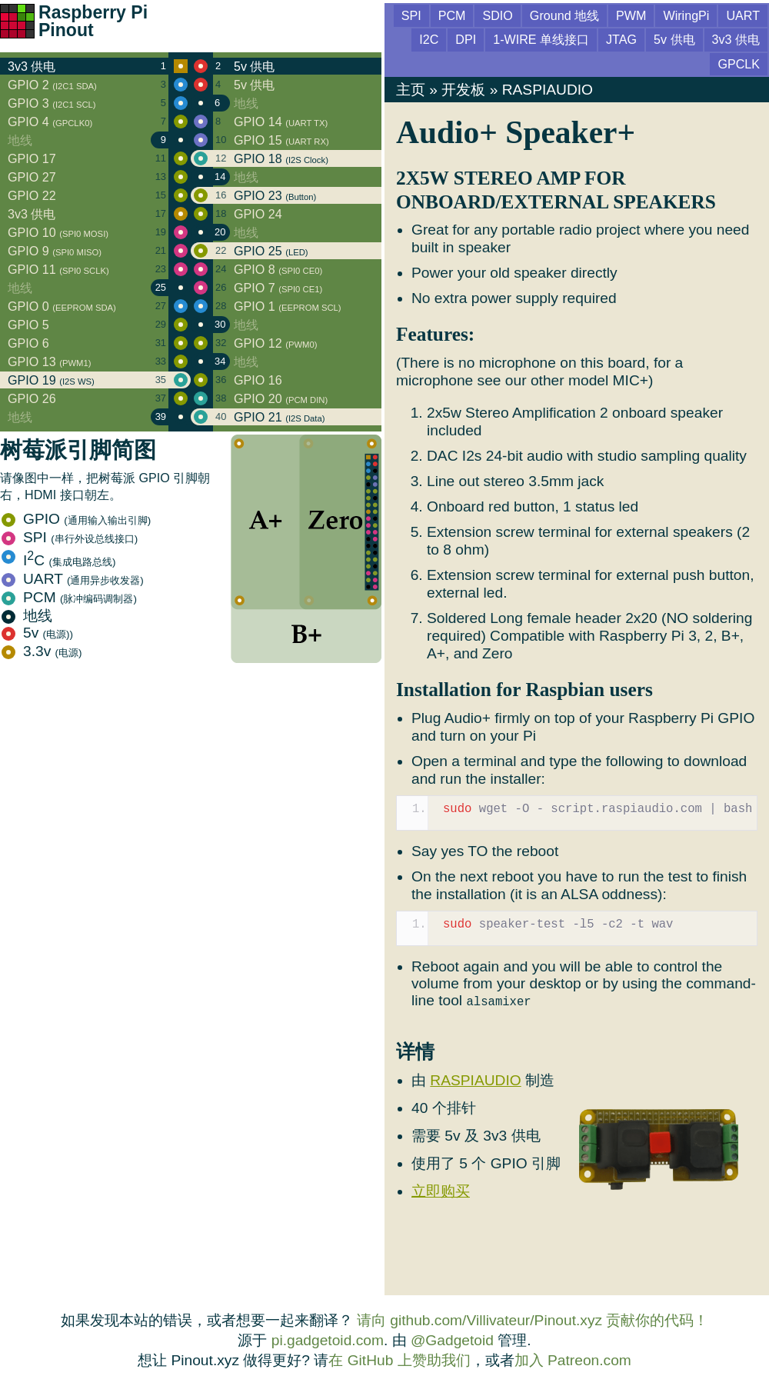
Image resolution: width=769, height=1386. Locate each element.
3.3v (42, 651)
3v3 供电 (736, 39)
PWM (631, 15)
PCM (69, 597)
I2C (428, 39)
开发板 (463, 90)
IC (58, 560)
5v (37, 633)
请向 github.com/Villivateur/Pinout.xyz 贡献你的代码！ (533, 1320)
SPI (70, 537)
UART (73, 579)
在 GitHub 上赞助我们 (399, 1360)
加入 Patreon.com (572, 1360)
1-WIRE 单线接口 (541, 39)
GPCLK (738, 64)
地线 (27, 616)
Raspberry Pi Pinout (93, 21)
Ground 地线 (564, 15)
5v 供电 (674, 39)
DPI (465, 39)
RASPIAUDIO (547, 90)
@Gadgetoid (452, 1340)
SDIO (497, 15)
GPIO (76, 519)
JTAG (621, 39)
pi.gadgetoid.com (327, 1340)
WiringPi (686, 15)
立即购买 (440, 1191)
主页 (410, 90)
